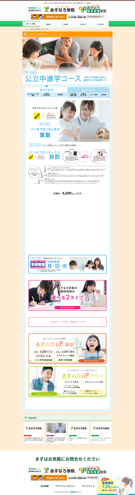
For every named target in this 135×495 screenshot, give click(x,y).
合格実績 (67, 24)
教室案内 (49, 24)
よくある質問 (103, 24)
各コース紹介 (31, 24)
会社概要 (44, 486)
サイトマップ (88, 486)
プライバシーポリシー (65, 486)
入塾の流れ (85, 24)
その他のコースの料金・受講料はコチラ (67, 322)
